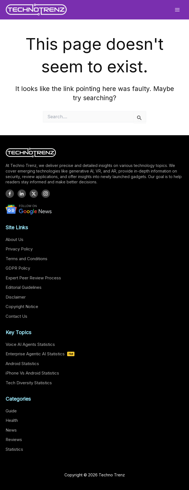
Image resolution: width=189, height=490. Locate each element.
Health (12, 420)
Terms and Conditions (26, 258)
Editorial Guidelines (24, 287)
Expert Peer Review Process (33, 277)
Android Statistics (22, 363)
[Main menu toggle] (177, 10)
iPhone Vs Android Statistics (32, 373)
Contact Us (16, 316)
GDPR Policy (18, 268)
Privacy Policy (19, 249)
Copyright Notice (22, 306)
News (11, 430)
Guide (11, 410)
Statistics (14, 449)
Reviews (14, 439)
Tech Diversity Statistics (29, 382)
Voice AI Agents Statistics (30, 344)
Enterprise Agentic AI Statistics (40, 353)
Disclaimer (16, 297)
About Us (14, 239)
